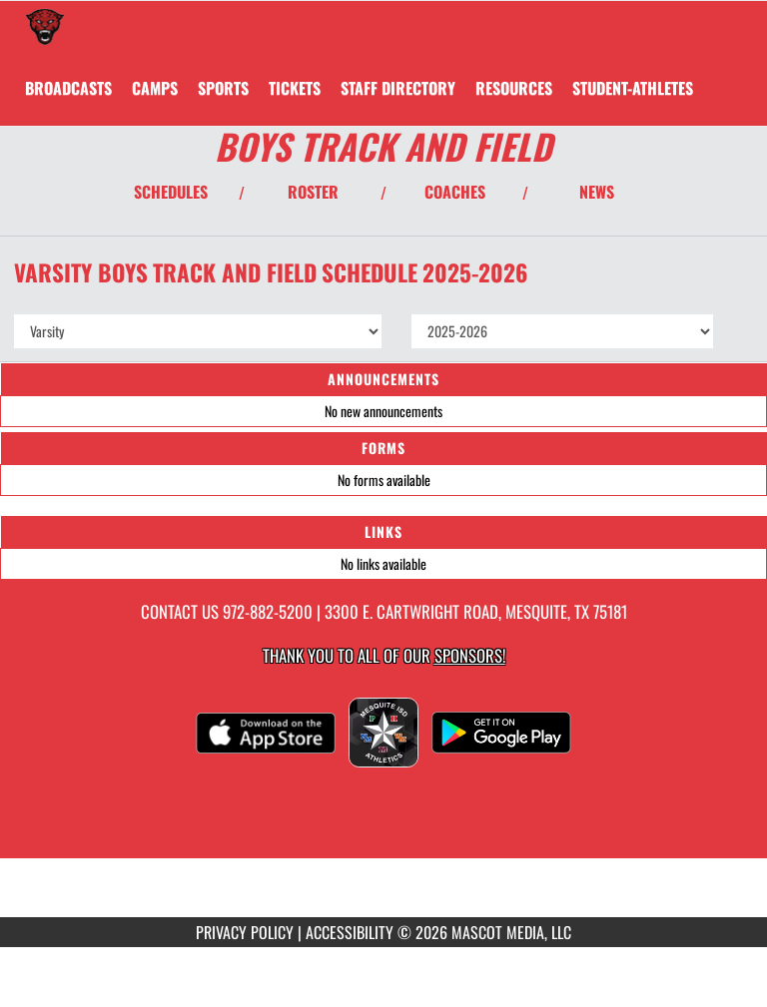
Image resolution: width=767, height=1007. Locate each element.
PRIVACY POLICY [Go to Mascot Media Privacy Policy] (245, 932)
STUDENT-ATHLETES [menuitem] (632, 88)
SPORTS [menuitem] (223, 88)
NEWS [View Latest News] (596, 192)
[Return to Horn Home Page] (45, 26)
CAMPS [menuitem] (155, 88)
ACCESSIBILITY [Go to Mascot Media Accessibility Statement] (349, 932)
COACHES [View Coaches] (454, 192)
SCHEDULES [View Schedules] (171, 192)
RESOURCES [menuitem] (513, 88)
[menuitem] (68, 88)
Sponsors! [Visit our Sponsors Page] (469, 655)
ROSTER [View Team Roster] (313, 192)
